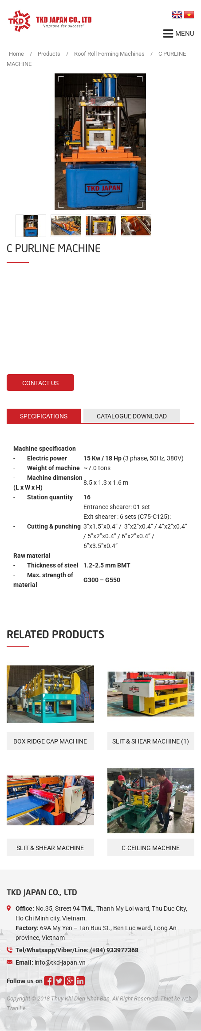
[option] (100, 141)
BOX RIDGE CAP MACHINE (50, 741)
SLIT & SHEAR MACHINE (50, 847)
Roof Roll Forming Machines (109, 53)
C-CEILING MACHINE (151, 847)
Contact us (40, 383)
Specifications (43, 416)
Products (49, 53)
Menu (178, 33)
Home (16, 53)
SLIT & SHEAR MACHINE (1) (150, 741)
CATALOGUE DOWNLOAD (132, 416)
